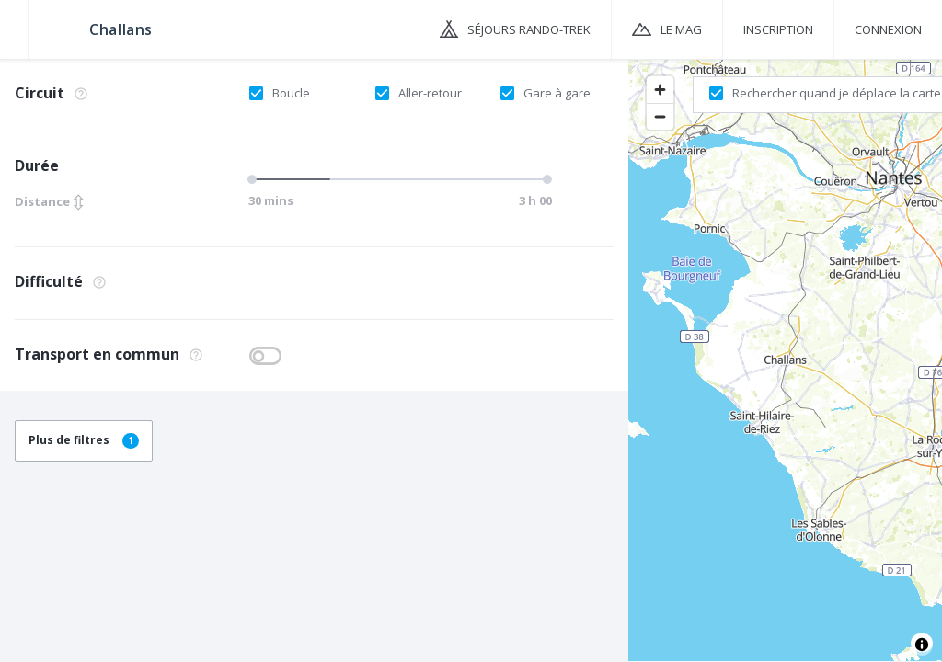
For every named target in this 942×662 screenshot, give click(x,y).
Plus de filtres (84, 440)
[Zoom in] (660, 89)
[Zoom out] (660, 116)
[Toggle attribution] (922, 644)
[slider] (255, 179)
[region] (785, 359)
